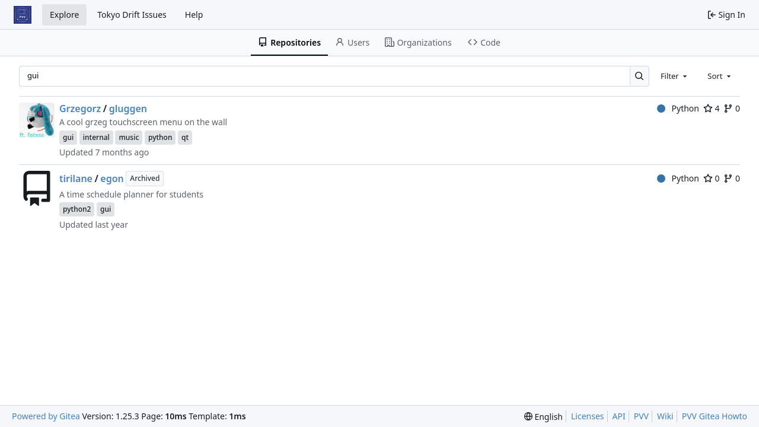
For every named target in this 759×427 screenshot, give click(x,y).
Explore (64, 14)
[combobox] (674, 76)
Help (194, 14)
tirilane (76, 178)
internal (96, 137)
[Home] (22, 15)
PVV (641, 416)
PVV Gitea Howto (714, 416)
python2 (77, 209)
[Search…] (639, 76)
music (129, 137)
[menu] (543, 416)
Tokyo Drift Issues (132, 14)
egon (111, 178)
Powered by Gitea (46, 416)
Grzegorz (80, 108)
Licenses (587, 416)
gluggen (128, 108)
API (619, 416)
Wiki (665, 416)
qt (185, 137)
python (160, 137)
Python (678, 108)
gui (68, 137)
